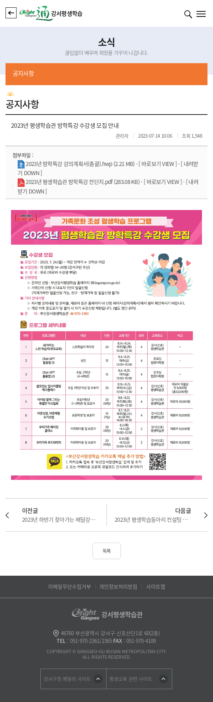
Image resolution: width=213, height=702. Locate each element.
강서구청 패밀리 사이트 (67, 678)
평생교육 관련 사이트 (130, 678)
